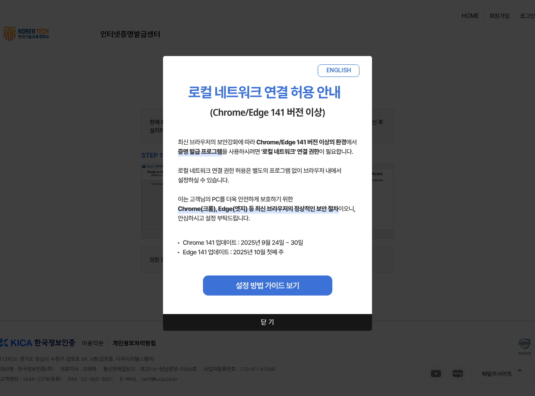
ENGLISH (338, 70)
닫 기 (267, 322)
